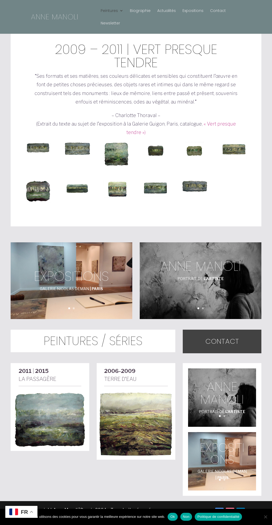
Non (186, 517)
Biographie (140, 11)
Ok (172, 517)
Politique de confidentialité (218, 517)
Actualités (166, 11)
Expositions (192, 11)
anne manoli (200, 266)
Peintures (109, 11)
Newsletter (110, 23)
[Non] (265, 516)
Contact (218, 11)
